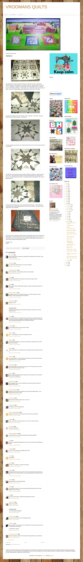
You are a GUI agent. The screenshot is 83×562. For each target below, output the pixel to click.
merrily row (11, 523)
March (68, 219)
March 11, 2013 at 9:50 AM (14, 537)
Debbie (10, 463)
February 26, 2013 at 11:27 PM (15, 312)
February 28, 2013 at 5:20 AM (14, 466)
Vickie (10, 456)
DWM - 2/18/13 (69, 238)
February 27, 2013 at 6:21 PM (14, 445)
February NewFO (70, 225)
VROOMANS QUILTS (26, 6)
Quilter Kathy (11, 502)
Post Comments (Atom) (15, 544)
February (68, 221)
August (68, 211)
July (68, 213)
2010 (67, 265)
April (68, 218)
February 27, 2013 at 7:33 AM (14, 408)
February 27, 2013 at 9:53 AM (14, 429)
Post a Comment (11, 539)
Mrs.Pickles (11, 426)
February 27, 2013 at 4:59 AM (14, 385)
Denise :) (11, 373)
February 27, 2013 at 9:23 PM (14, 459)
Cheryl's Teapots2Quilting (14, 412)
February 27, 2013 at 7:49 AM (14, 415)
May (68, 216)
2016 (67, 198)
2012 (67, 262)
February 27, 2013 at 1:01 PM (14, 436)
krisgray (10, 419)
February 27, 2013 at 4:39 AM (14, 377)
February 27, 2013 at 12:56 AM (15, 329)
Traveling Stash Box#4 (71, 228)
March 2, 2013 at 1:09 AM (14, 498)
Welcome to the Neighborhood (70, 242)
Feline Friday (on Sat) (71, 232)
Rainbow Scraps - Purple (71, 249)
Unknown (11, 356)
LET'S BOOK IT (12, 14)
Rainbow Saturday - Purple (72, 258)
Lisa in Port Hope (12, 516)
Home (6, 14)
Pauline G (11, 332)
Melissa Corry (12, 398)
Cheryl (10, 277)
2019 (67, 193)
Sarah (10, 486)
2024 (67, 184)
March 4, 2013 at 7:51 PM (14, 530)
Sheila (10, 284)
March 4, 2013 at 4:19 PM (14, 519)
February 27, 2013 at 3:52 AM (14, 361)
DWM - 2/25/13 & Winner (71, 230)
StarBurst (68, 227)
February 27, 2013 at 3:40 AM (14, 352)
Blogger (52, 555)
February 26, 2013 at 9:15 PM (14, 259)
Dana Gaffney (11, 364)
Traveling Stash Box (70, 236)
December (69, 204)
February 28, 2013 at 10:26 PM (15, 491)
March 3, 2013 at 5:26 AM (14, 505)
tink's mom (11, 254)
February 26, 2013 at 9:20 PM (14, 266)
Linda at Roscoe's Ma (13, 534)
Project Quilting (69, 245)
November (69, 206)
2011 (67, 263)
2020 (67, 191)
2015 (67, 199)
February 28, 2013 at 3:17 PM (14, 482)
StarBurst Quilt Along (70, 244)
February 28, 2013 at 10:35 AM (15, 475)
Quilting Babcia (12, 381)
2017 (67, 196)
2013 (67, 203)
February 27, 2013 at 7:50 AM (14, 422)
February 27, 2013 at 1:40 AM (14, 336)
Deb (10, 495)
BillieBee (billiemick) (13, 270)
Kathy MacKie (12, 300)
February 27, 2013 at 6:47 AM (14, 401)
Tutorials (20, 14)
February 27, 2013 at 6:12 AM (14, 394)
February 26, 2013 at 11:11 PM (15, 304)
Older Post (43, 542)
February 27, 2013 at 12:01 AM (15, 322)
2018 (67, 194)
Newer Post (8, 542)
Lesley (10, 316)
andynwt (43, 555)
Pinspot (10, 479)
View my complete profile (54, 220)
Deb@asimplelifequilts (13, 433)
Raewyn (10, 470)
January (68, 260)
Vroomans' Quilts (54, 208)
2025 (67, 183)
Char (10, 440)
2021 (67, 189)
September (69, 209)
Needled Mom (12, 405)
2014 (67, 201)
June (68, 214)
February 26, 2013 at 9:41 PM (14, 280)
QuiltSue (10, 340)
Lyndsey (10, 325)
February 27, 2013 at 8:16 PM (14, 452)
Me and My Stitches (13, 389)
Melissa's (8, 86)
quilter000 (11, 448)
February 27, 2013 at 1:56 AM (14, 344)
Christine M (11, 263)
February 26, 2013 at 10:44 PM (15, 297)
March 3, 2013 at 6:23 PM (14, 512)
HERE (43, 238)
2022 (67, 188)
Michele (10, 348)
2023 (67, 186)
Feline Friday (69, 239)
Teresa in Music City (13, 292)
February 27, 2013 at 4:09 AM (14, 369)
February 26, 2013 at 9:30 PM (14, 273)
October (68, 208)
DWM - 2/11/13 (69, 247)
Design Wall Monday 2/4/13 (72, 256)
